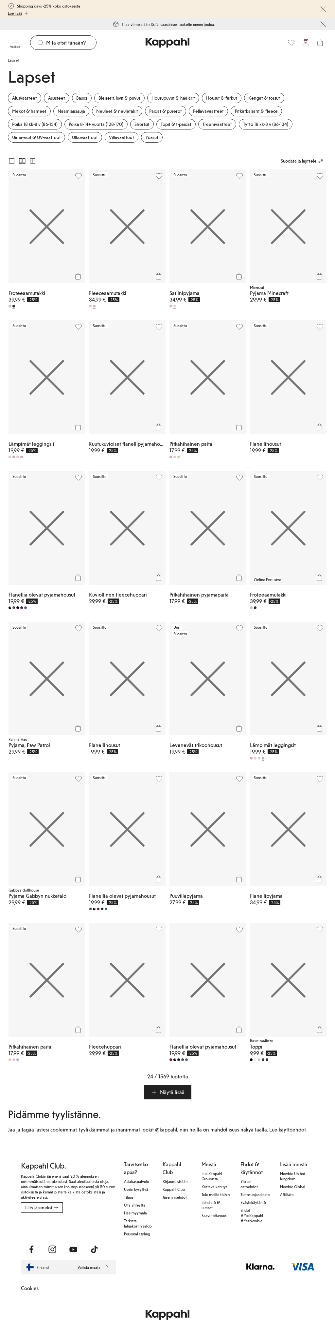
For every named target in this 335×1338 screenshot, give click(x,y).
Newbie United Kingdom (292, 1176)
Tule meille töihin (216, 1194)
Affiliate (286, 1194)
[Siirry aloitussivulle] (167, 43)
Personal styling (137, 1233)
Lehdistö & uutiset (211, 1205)
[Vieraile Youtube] (73, 1249)
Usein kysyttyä (136, 1189)
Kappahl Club (174, 1189)
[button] (167, 1092)
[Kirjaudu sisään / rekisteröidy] (305, 42)
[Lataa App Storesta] (25, 1227)
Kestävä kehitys (214, 1186)
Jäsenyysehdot (175, 1197)
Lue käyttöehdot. (288, 1129)
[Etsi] (71, 42)
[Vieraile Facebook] (31, 1249)
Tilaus (128, 1197)
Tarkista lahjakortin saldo (138, 1223)
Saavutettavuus (214, 1215)
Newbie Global (292, 1186)
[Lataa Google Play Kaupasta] (36, 1227)
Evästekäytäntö (253, 1202)
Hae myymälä (135, 1212)
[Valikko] (15, 42)
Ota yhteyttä (134, 1205)
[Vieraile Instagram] (52, 1249)
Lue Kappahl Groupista (212, 1176)
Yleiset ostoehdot (249, 1184)
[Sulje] (323, 9)
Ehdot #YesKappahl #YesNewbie (251, 1215)
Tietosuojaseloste (255, 1194)
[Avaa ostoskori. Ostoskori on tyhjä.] (320, 42)
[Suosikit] (291, 42)
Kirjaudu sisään (175, 1181)
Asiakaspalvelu (136, 1181)
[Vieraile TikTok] (94, 1249)
